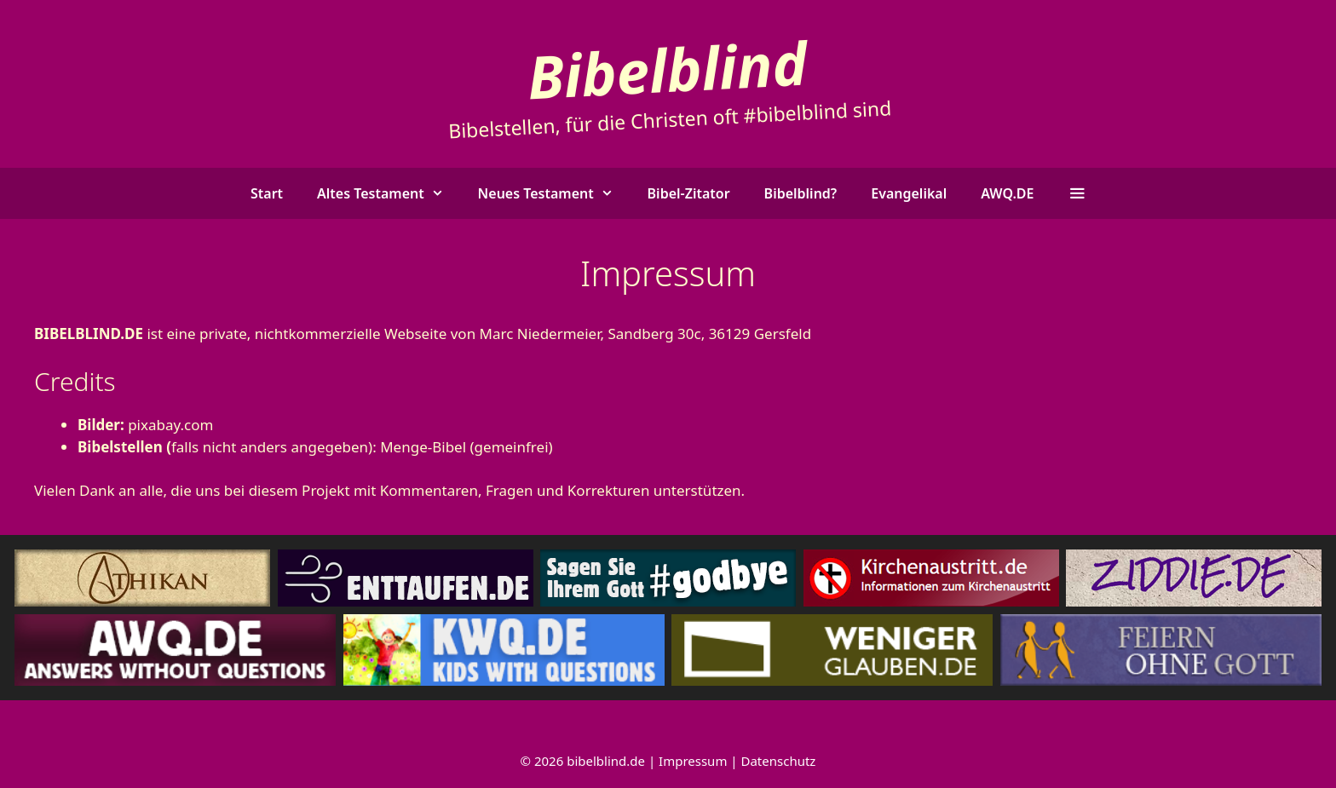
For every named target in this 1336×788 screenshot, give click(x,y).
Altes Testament (389, 193)
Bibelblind (667, 68)
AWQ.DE (1007, 193)
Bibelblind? (801, 193)
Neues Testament (554, 193)
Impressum (693, 760)
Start (266, 193)
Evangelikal (909, 193)
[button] (1077, 193)
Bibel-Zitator (689, 193)
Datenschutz (778, 760)
